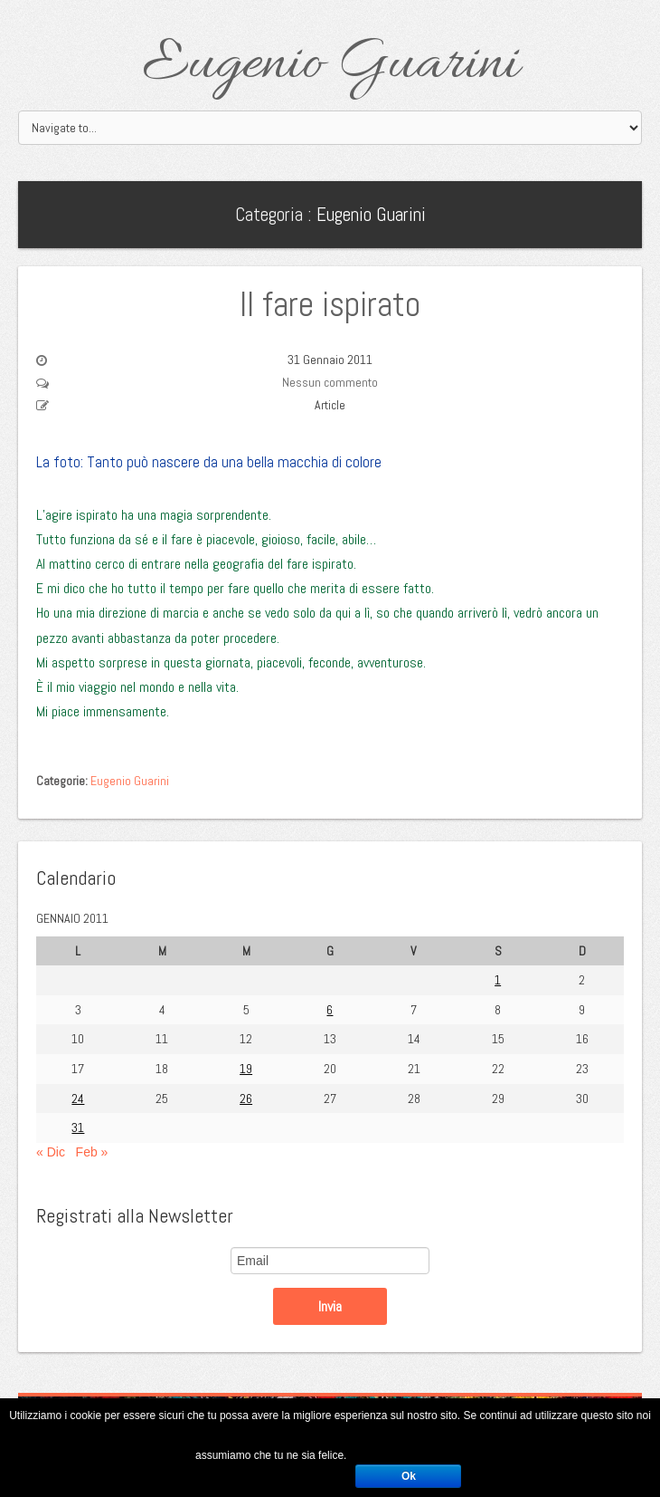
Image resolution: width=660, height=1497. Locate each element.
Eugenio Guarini (330, 65)
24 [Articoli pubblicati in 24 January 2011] (77, 1098)
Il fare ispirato (330, 304)
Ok (408, 1476)
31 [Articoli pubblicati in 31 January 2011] (77, 1127)
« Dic (50, 1152)
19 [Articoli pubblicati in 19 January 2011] (246, 1068)
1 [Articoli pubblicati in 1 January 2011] (498, 980)
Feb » (92, 1152)
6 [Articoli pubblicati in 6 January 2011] (329, 1010)
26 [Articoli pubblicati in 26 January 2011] (246, 1098)
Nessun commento (330, 382)
